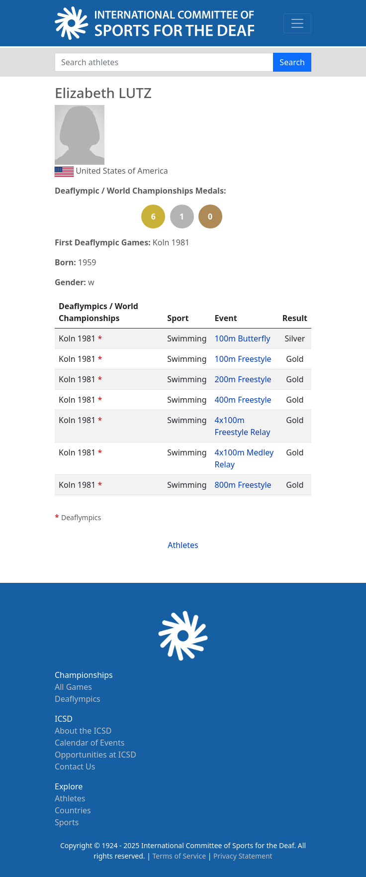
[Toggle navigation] (297, 23)
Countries (73, 810)
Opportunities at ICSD (95, 754)
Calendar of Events (89, 742)
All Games (73, 686)
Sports (67, 822)
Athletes (183, 545)
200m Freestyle (243, 379)
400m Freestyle (243, 399)
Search (292, 62)
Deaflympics (77, 698)
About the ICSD (83, 730)
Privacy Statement (243, 856)
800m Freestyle (243, 484)
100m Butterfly (243, 338)
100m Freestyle (243, 358)
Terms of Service (179, 856)
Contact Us (75, 766)
